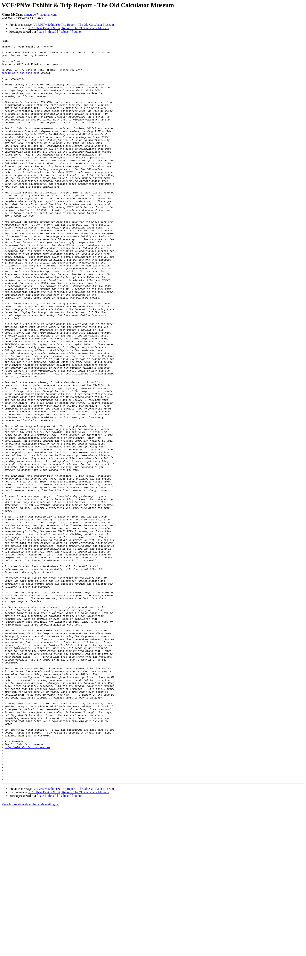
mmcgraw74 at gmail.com (40, 14)
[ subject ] (65, 31)
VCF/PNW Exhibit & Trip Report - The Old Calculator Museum (73, 24)
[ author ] (78, 31)
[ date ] (41, 31)
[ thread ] (52, 31)
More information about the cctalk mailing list (30, 952)
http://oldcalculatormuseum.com (27, 889)
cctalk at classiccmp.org (20, 80)
